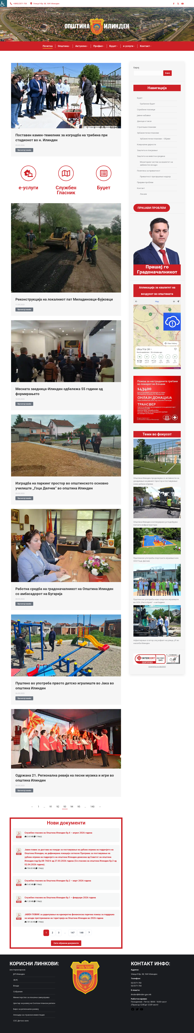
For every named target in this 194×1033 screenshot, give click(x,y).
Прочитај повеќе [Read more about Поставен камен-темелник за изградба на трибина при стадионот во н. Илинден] (24, 150)
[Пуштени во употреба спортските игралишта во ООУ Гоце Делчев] (157, 553)
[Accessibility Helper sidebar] (3, 3)
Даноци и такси (144, 121)
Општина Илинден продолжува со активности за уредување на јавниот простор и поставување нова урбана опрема (156, 481)
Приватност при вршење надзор (155, 176)
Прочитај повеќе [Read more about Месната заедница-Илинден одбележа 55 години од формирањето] (24, 404)
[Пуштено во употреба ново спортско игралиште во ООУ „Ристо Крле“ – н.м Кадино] (157, 595)
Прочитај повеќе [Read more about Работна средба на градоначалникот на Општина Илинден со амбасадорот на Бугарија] (24, 604)
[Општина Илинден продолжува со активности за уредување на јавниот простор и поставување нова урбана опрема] (157, 473)
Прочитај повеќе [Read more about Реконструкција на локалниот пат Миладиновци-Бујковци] (24, 310)
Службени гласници (146, 109)
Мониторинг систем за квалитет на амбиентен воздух (156, 163)
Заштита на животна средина (151, 156)
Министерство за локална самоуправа (31, 997)
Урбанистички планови (148, 132)
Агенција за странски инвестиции (29, 1014)
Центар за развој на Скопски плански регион (34, 1003)
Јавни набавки (144, 115)
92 (58, 806)
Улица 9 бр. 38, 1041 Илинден (44, 3)
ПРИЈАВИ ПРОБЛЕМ (152, 208)
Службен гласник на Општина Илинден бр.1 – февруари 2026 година (60, 897)
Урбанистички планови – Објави (155, 138)
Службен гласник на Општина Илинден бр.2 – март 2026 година (58, 880)
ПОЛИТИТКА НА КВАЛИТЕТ (157, 667)
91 (51, 806)
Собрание (18, 991)
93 (65, 806)
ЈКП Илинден (19, 974)
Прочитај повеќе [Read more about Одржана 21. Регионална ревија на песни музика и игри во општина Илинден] (24, 791)
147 (73, 932)
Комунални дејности (146, 144)
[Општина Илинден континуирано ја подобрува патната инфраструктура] (157, 517)
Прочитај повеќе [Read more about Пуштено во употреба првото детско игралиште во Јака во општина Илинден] (24, 698)
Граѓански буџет (147, 103)
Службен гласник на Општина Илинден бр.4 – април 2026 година (58, 832)
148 (81, 932)
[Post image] (66, 95)
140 (92, 806)
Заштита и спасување (147, 150)
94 (71, 806)
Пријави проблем (145, 182)
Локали (143, 194)
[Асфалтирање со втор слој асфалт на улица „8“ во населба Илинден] (157, 636)
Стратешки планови (146, 127)
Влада (16, 985)
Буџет (139, 98)
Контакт (141, 188)
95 (78, 806)
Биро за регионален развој (26, 1009)
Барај (136, 67)
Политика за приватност (148, 170)
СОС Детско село (21, 1020)
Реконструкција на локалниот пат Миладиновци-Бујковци (64, 299)
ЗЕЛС (15, 980)
